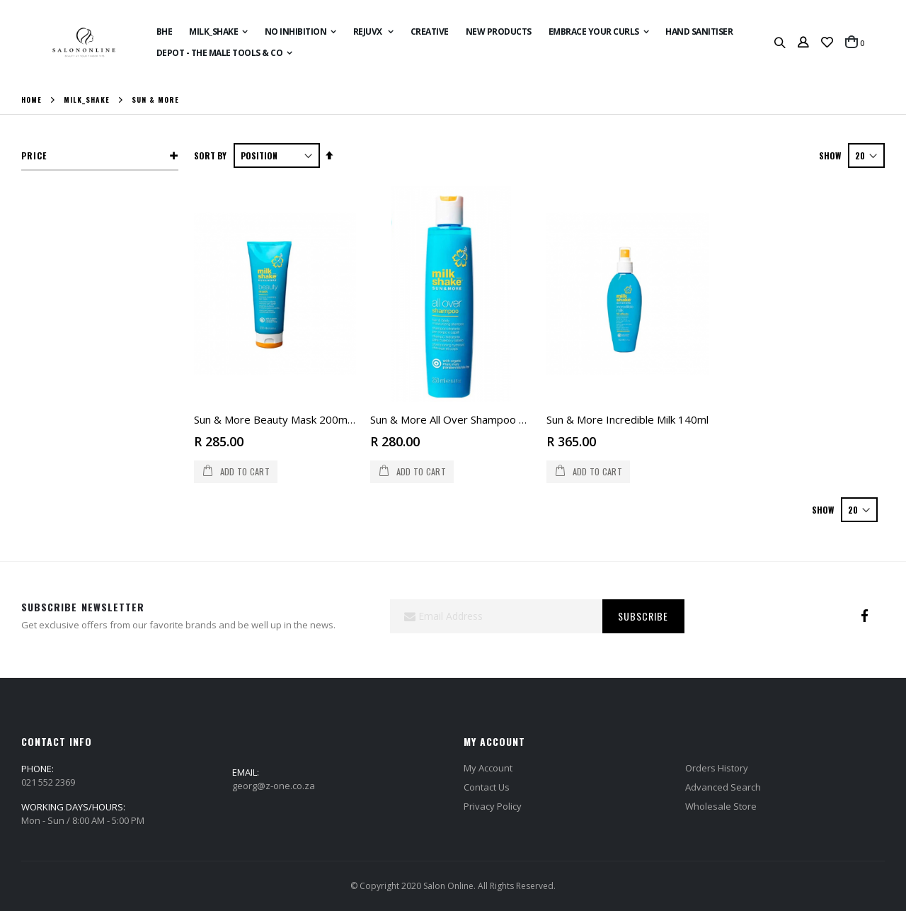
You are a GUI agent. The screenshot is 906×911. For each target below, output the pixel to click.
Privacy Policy (493, 806)
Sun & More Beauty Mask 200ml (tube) (288, 419)
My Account (488, 768)
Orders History (716, 768)
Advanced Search (723, 787)
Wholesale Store (721, 806)
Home (31, 99)
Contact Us (487, 787)
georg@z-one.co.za (273, 785)
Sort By (210, 155)
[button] (827, 42)
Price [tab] (34, 155)
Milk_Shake (87, 99)
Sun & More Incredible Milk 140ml (627, 419)
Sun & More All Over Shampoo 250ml (459, 419)
